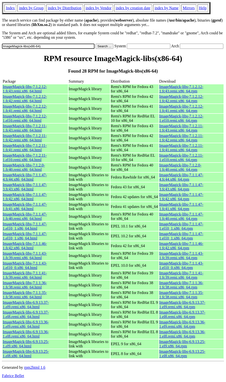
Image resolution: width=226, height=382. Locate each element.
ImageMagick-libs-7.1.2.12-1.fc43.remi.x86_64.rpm (181, 89)
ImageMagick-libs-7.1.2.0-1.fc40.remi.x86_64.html (24, 167)
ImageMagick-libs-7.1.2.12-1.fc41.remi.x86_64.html (25, 108)
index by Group (31, 8)
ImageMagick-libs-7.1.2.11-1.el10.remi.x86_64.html (25, 157)
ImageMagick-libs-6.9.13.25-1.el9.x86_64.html (26, 344)
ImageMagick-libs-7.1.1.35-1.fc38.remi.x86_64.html (25, 295)
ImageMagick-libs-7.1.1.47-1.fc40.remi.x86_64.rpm (181, 216)
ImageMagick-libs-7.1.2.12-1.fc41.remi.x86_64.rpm (181, 108)
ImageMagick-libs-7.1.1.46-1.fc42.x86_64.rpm (181, 246)
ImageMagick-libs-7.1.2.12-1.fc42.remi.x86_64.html (25, 98)
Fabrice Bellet (13, 376)
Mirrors (189, 8)
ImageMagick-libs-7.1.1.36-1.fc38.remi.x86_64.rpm (181, 285)
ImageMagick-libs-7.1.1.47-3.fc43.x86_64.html (25, 187)
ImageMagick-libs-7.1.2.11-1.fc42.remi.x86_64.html (25, 138)
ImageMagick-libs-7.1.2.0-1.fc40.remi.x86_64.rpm (180, 167)
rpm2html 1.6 (34, 367)
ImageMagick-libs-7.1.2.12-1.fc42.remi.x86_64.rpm (181, 98)
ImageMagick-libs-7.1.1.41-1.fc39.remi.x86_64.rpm (181, 275)
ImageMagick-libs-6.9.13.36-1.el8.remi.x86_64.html (26, 334)
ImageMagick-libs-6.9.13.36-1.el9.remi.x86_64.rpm (182, 324)
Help (203, 8)
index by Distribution (64, 8)
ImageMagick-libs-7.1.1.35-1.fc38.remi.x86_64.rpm (181, 295)
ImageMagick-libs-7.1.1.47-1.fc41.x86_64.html (25, 206)
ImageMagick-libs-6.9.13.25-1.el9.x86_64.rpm (182, 344)
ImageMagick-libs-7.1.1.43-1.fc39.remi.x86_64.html (25, 255)
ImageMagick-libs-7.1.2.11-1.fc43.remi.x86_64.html (25, 128)
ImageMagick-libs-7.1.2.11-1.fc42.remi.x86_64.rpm (181, 138)
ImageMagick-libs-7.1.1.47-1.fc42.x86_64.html (25, 196)
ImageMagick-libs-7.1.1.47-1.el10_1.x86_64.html (25, 226)
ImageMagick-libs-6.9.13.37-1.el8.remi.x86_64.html (26, 314)
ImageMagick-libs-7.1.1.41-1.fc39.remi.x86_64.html (25, 275)
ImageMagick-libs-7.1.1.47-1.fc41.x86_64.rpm (181, 206)
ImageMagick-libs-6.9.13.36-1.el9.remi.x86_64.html (26, 324)
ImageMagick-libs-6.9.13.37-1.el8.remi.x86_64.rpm (182, 314)
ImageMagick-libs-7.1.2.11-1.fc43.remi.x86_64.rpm (181, 128)
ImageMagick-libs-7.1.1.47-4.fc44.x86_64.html (25, 177)
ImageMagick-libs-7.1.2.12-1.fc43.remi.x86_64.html (25, 89)
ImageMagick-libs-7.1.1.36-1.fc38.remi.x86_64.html (25, 285)
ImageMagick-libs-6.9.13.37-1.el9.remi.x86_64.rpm (182, 304)
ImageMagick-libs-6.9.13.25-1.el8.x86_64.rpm (182, 353)
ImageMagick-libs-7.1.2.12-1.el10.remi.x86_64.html (25, 118)
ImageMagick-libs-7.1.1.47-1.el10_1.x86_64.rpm (181, 226)
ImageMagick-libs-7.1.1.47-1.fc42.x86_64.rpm (181, 196)
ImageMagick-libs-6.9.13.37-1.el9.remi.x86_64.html (26, 304)
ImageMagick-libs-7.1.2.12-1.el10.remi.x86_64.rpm (181, 118)
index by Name (167, 8)
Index (10, 8)
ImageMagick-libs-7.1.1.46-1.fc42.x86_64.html (25, 246)
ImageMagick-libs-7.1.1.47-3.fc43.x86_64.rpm (181, 187)
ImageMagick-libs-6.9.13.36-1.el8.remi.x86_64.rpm (182, 334)
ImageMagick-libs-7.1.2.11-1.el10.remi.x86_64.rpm (181, 157)
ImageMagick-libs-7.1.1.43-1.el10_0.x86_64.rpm (181, 265)
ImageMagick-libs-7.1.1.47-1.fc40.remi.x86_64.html (25, 216)
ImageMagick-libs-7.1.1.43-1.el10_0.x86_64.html (25, 265)
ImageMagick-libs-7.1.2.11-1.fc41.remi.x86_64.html (25, 147)
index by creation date (133, 8)
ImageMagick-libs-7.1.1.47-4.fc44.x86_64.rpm (181, 177)
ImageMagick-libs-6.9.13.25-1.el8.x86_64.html (26, 353)
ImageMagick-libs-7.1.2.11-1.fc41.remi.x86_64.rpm (181, 147)
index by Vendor (98, 8)
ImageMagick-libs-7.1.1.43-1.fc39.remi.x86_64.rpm (181, 255)
